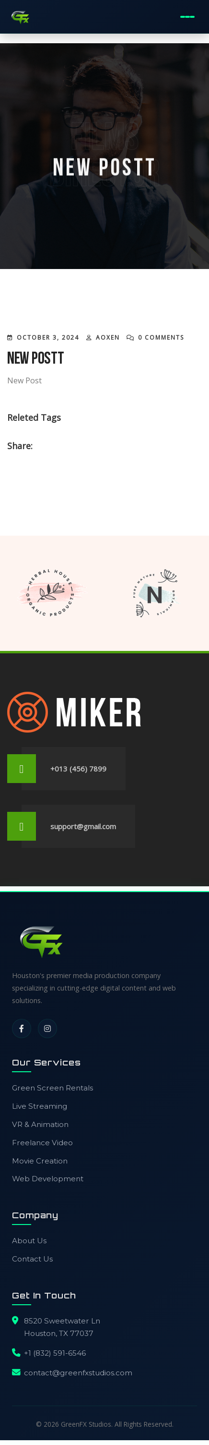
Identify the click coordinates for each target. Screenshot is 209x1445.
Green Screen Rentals (52, 1087)
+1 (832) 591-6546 (55, 1353)
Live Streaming (39, 1106)
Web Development (47, 1178)
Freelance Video (42, 1142)
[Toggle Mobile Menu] (187, 16)
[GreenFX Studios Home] (20, 17)
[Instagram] (47, 1028)
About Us (29, 1240)
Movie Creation (40, 1160)
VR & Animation (40, 1124)
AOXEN (108, 337)
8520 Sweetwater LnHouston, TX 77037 (62, 1327)
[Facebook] (21, 1028)
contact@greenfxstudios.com (78, 1372)
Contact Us (32, 1258)
